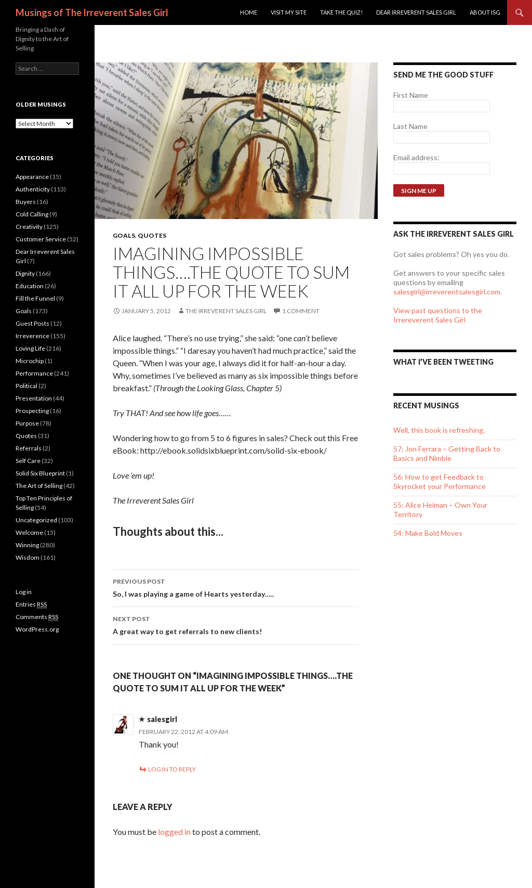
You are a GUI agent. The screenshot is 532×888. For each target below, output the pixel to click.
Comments (37, 617)
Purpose (27, 423)
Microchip (30, 361)
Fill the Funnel (35, 298)
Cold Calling (32, 214)
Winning (27, 545)
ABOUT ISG (485, 12)
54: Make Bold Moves (427, 533)
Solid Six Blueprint (40, 473)
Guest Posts (32, 323)
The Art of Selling (39, 486)
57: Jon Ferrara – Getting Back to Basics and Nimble (446, 453)
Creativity (29, 226)
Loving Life (30, 348)
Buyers (26, 201)
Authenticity (33, 189)
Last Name (410, 126)
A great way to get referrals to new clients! (236, 624)
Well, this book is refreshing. (439, 430)
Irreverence (32, 336)
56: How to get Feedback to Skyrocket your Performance (439, 481)
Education (30, 286)
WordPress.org (37, 629)
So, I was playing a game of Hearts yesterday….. (236, 586)
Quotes (152, 235)
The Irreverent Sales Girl (226, 311)
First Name (410, 95)
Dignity (25, 273)
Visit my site (289, 12)
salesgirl (162, 719)
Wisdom (27, 557)
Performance (34, 373)
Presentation (34, 398)
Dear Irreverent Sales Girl (416, 12)
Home (248, 12)
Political (26, 386)
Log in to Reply (172, 769)
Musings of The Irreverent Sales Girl (92, 12)
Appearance (32, 177)
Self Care (28, 461)
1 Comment (301, 311)
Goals (124, 235)
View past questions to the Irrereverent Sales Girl (437, 315)
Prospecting (32, 411)
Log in (24, 592)
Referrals (29, 448)
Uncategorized (36, 520)
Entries (31, 604)
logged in (174, 831)
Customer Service (41, 239)
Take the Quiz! (341, 12)
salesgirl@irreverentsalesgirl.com (446, 291)
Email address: (416, 157)
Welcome (29, 532)
